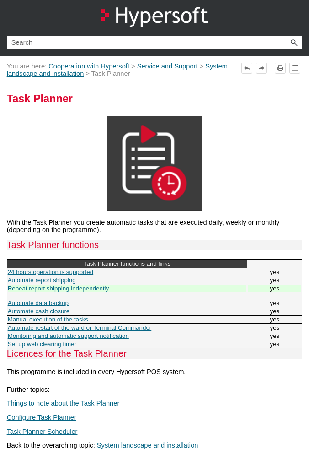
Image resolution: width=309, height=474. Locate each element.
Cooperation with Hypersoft (88, 66)
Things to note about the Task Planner (63, 403)
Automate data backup (38, 303)
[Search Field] (155, 42)
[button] (294, 42)
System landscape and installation (147, 445)
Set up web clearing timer (42, 344)
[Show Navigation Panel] (297, 18)
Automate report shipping (42, 280)
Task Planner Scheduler (42, 431)
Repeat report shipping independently (58, 288)
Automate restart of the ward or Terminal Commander (80, 327)
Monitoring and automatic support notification (68, 335)
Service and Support (167, 66)
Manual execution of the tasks (48, 319)
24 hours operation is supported (50, 272)
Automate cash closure (39, 311)
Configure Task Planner (41, 417)
